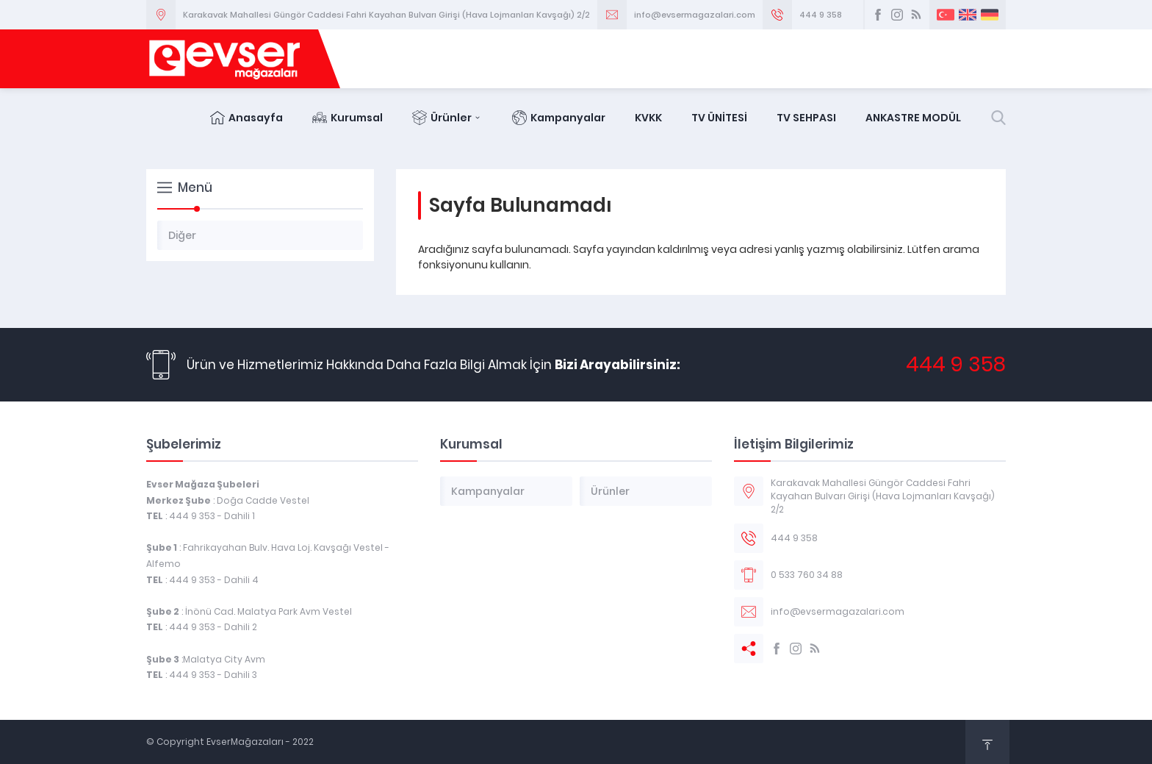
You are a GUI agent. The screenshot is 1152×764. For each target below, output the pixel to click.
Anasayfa (246, 117)
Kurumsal (347, 117)
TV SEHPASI (806, 117)
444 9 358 (820, 15)
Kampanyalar (558, 117)
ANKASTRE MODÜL (913, 117)
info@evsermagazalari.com (694, 15)
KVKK (648, 117)
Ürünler (447, 117)
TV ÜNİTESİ (719, 117)
